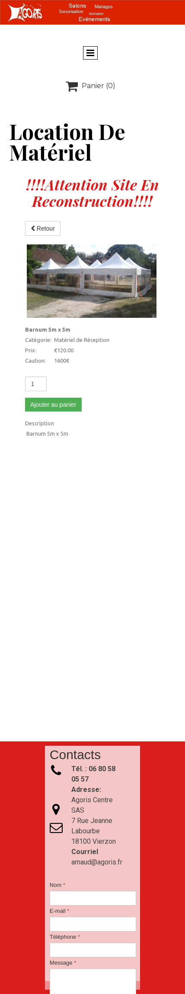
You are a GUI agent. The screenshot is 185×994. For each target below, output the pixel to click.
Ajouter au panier (53, 331)
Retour (43, 228)
